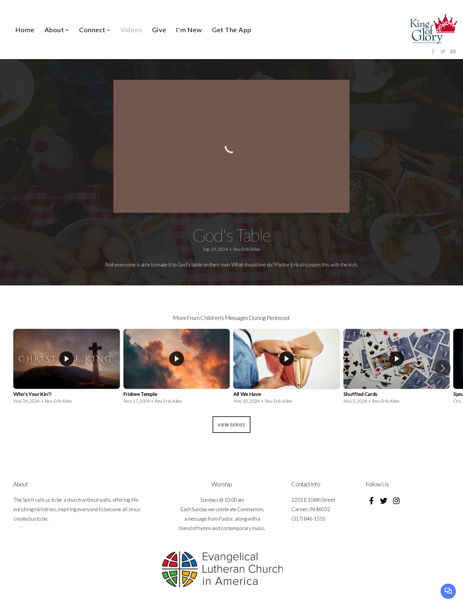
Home (25, 30)
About (57, 30)
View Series (231, 425)
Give (159, 30)
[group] (66, 368)
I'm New (189, 30)
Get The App (232, 30)
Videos (131, 30)
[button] (443, 368)
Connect (94, 30)
